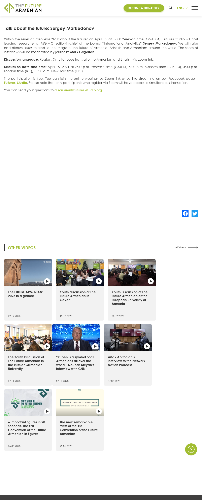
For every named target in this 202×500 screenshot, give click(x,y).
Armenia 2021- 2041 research (76, 462)
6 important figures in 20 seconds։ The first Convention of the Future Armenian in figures (125, 365)
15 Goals (10, 455)
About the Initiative (18, 448)
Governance (13, 477)
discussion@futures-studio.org (78, 93)
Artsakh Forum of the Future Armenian (82, 455)
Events (137, 455)
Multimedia (141, 462)
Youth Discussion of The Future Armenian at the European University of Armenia (125, 299)
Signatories (12, 469)
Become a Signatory (143, 8)
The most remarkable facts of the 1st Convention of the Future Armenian (172, 363)
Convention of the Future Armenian (81, 448)
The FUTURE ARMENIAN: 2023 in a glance (25, 295)
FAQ (175, 462)
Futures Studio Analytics (72, 469)
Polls (136, 477)
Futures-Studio (15, 86)
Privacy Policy (182, 455)
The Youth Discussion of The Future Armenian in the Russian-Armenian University (174, 299)
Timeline (10, 462)
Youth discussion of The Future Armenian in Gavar (75, 297)
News (137, 448)
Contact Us (180, 448)
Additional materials (69, 477)
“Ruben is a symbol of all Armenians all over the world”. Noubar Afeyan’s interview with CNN (26, 365)
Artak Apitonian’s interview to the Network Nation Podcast (76, 361)
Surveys (138, 469)
